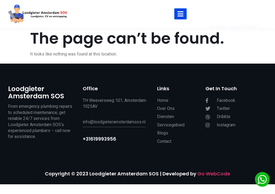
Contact (164, 142)
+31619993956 (99, 140)
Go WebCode (213, 173)
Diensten (165, 118)
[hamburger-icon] (180, 13)
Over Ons (166, 110)
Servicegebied (170, 126)
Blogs (162, 134)
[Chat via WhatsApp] (262, 180)
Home (162, 101)
